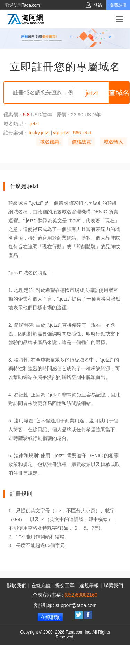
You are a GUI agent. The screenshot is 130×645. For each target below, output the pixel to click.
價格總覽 (81, 142)
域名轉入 (113, 142)
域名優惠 (49, 142)
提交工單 (65, 585)
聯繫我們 (113, 585)
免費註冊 (118, 5)
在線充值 (41, 585)
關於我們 (16, 585)
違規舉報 (89, 585)
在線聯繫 (50, 617)
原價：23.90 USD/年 (79, 114)
